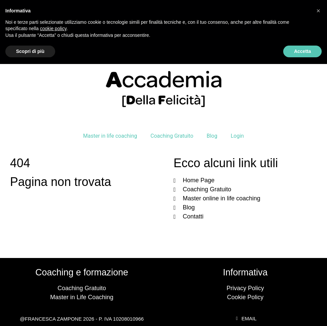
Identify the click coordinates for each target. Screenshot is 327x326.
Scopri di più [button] (30, 51)
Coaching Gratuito (171, 136)
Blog (212, 136)
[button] (318, 10)
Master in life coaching (110, 136)
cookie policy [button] (53, 28)
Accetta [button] (302, 51)
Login (237, 136)
